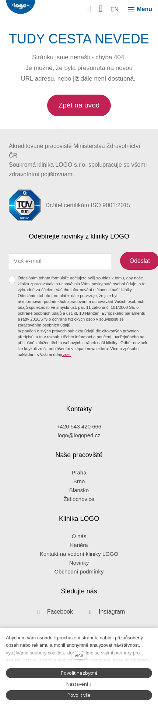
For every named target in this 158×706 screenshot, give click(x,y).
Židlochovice (79, 499)
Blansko (79, 490)
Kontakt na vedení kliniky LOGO (79, 554)
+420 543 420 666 (79, 426)
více (79, 655)
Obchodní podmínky (78, 571)
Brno (79, 481)
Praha (78, 472)
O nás (78, 536)
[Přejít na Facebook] (53, 612)
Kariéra (79, 545)
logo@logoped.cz (78, 435)
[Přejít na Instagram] (105, 612)
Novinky (79, 562)
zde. (66, 354)
